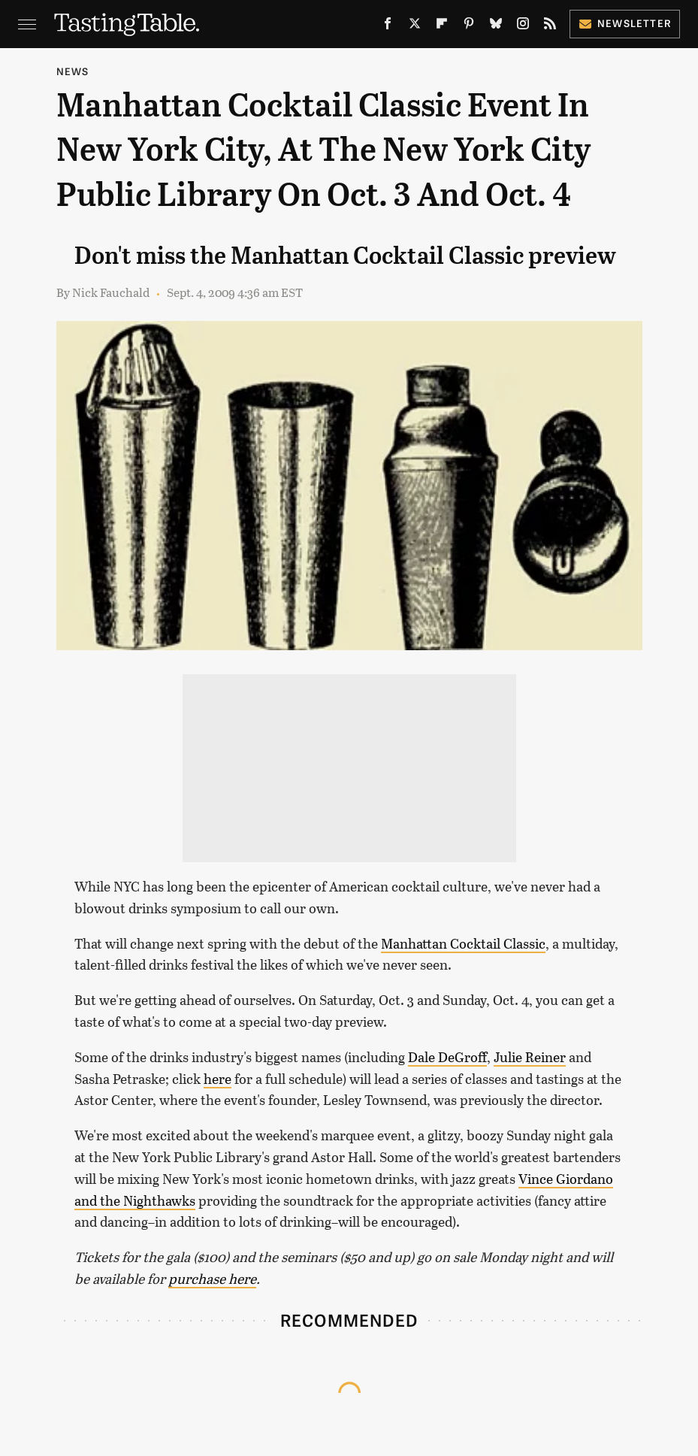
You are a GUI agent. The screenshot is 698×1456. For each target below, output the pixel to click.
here (217, 1078)
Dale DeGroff (447, 1057)
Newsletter (625, 23)
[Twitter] (414, 26)
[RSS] (549, 26)
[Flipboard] (441, 26)
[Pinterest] (468, 26)
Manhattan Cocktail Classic (463, 943)
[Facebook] (387, 26)
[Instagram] (522, 26)
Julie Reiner (530, 1057)
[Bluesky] (495, 26)
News (72, 71)
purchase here (212, 1278)
